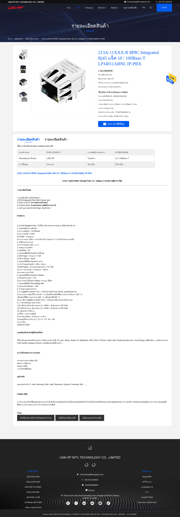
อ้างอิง (163, 8)
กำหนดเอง (87, 8)
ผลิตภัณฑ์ (18, 39)
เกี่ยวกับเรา (100, 8)
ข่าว (147, 492)
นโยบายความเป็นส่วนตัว (146, 502)
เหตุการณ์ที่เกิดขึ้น (128, 8)
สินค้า (75, 8)
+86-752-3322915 (164, 2)
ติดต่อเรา (112, 8)
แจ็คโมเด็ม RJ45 (31, 39)
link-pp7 (90, 490)
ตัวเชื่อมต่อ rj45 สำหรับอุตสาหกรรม (35, 418)
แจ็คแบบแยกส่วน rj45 (91, 418)
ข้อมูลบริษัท (146, 477)
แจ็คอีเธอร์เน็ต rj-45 (66, 418)
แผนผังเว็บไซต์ (147, 497)
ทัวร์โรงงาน (147, 482)
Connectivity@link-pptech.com (137, 2)
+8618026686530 (90, 485)
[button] (24, 100)
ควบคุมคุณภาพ (147, 487)
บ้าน (66, 8)
